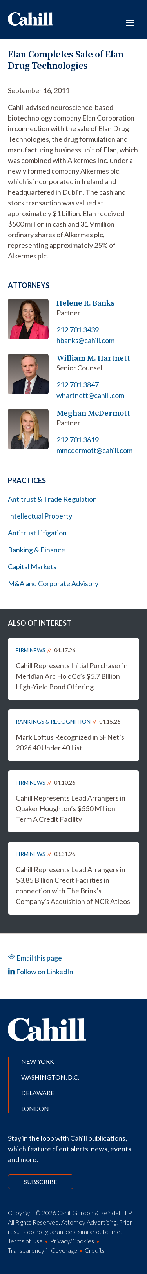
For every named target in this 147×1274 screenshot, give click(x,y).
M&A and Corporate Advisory (53, 583)
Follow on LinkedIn (40, 971)
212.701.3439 (77, 329)
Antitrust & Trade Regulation (52, 499)
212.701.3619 (77, 439)
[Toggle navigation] (130, 22)
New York (37, 1061)
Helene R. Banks (85, 303)
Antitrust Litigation (37, 532)
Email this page (35, 957)
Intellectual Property (40, 515)
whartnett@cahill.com (90, 395)
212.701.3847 (77, 384)
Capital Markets (32, 566)
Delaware (37, 1092)
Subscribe (40, 1181)
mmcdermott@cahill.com (94, 450)
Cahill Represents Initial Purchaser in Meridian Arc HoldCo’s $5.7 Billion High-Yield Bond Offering (72, 676)
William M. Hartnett (93, 358)
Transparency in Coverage (42, 1250)
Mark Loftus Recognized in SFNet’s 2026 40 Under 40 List (70, 742)
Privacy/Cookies (72, 1241)
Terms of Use (25, 1241)
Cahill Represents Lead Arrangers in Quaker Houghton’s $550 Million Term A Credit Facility (70, 808)
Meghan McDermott (93, 413)
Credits (95, 1250)
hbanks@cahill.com (85, 340)
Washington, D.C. (50, 1077)
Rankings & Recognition (53, 721)
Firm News (30, 650)
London (35, 1108)
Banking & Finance (36, 549)
